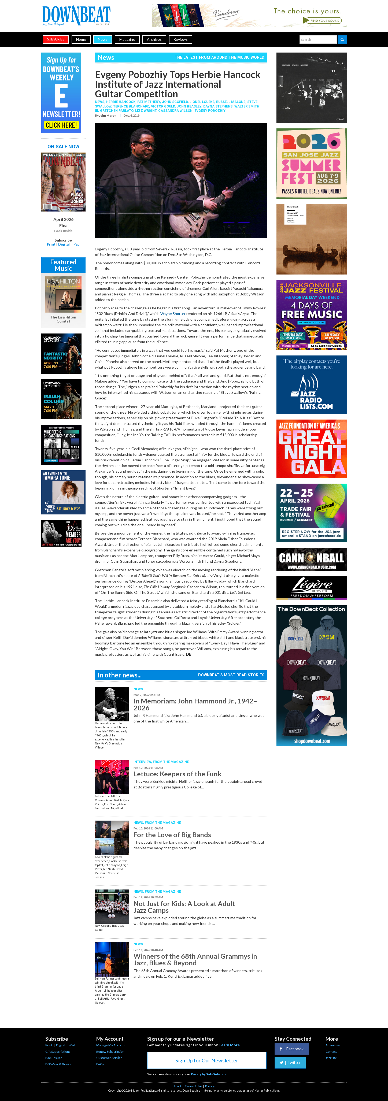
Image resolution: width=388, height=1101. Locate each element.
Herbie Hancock (120, 102)
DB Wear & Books (58, 1064)
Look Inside (63, 231)
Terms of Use (193, 1086)
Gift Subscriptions (58, 1052)
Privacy (210, 1086)
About (177, 1086)
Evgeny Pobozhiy (210, 111)
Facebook (292, 1048)
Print (51, 244)
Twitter (290, 1062)
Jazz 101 (332, 1058)
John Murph (107, 115)
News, (100, 102)
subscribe (55, 39)
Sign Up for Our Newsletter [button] (206, 1060)
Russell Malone (230, 102)
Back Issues (53, 1058)
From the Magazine (171, 762)
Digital (64, 244)
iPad (76, 244)
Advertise (333, 1045)
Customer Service (109, 1058)
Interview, (143, 762)
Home (81, 39)
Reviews (180, 39)
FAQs (100, 1064)
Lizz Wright (145, 111)
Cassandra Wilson (175, 111)
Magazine (127, 39)
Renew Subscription (110, 1052)
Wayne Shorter (173, 313)
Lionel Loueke (202, 102)
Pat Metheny (148, 102)
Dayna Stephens (217, 106)
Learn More (229, 1045)
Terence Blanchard (131, 106)
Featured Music (63, 265)
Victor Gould (163, 106)
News (103, 39)
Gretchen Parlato (116, 111)
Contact (331, 1052)
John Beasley (189, 106)
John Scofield (175, 102)
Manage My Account (110, 1045)
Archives (154, 39)
